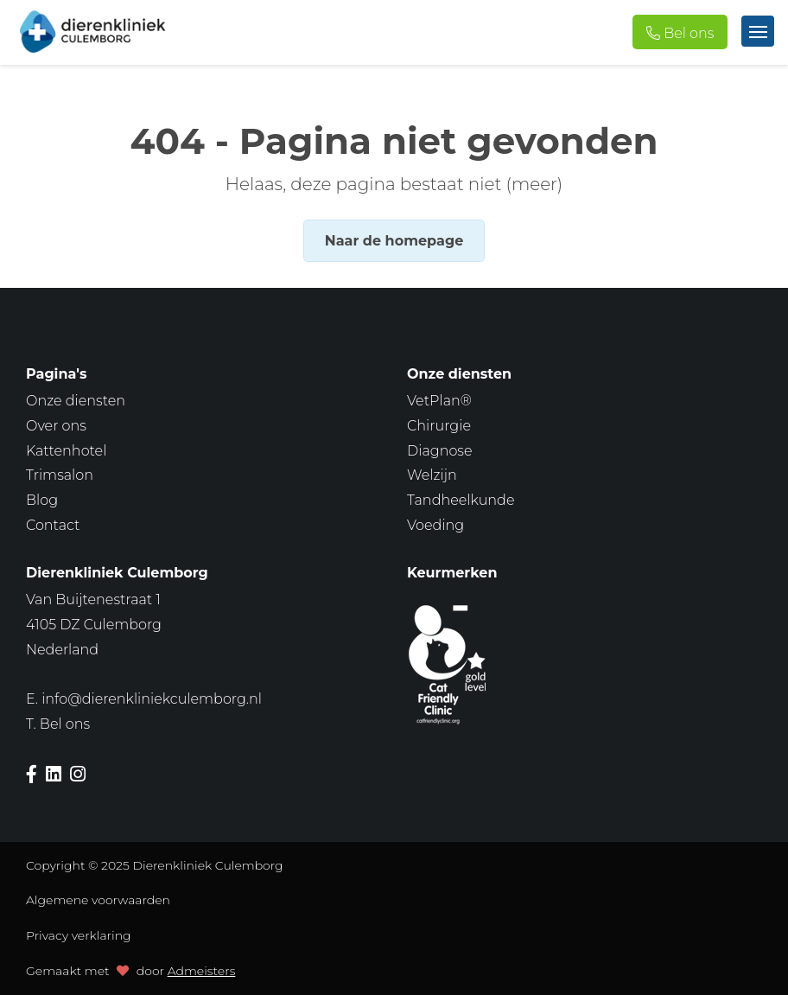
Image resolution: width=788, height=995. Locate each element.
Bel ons (689, 33)
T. (58, 724)
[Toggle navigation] (757, 31)
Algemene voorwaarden (98, 900)
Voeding (435, 525)
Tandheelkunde (460, 500)
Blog (42, 500)
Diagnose (440, 451)
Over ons (56, 426)
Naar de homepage (394, 241)
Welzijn (432, 475)
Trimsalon (59, 475)
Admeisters (202, 971)
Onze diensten (75, 400)
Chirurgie (439, 426)
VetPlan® (439, 400)
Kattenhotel (66, 451)
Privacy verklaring (78, 935)
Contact (52, 525)
